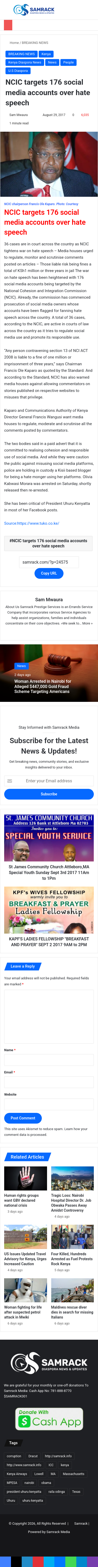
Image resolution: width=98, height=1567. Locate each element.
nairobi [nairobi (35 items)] (29, 1483)
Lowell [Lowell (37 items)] (39, 1474)
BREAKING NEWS (35, 43)
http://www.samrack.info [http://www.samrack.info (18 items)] (24, 1465)
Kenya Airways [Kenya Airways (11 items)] (17, 1474)
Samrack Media (58, 1532)
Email (9, 1072)
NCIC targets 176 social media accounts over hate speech (49, 543)
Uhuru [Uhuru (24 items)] (11, 1500)
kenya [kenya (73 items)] (65, 1465)
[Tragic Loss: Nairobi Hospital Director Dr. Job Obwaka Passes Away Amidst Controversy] (72, 1178)
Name (10, 1050)
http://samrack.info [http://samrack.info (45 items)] (58, 1456)
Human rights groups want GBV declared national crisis (21, 1200)
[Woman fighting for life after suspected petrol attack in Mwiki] (25, 1290)
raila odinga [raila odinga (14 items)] (57, 1492)
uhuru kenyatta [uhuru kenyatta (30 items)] (32, 1500)
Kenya (46, 54)
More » (87, 623)
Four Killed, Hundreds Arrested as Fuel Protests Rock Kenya (72, 1259)
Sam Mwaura (18, 115)
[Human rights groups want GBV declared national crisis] (25, 1178)
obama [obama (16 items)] (46, 1483)
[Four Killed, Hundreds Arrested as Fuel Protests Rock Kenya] (72, 1237)
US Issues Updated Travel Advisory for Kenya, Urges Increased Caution (25, 1259)
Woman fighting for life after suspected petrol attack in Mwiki (23, 1312)
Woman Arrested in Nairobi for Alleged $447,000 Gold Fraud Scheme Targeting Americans (42, 686)
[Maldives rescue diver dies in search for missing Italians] (72, 1290)
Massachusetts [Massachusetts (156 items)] (73, 1474)
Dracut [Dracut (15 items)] (33, 1456)
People (68, 62)
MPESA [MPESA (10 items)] (12, 1483)
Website (10, 1094)
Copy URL (49, 573)
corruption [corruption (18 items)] (14, 1456)
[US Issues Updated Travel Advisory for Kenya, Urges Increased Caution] (25, 1237)
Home (12, 43)
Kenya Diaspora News (24, 62)
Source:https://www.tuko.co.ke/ (31, 523)
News (52, 62)
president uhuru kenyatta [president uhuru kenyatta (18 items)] (24, 1492)
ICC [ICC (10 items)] (51, 1465)
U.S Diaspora (18, 71)
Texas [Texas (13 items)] (76, 1492)
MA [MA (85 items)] (53, 1474)
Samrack (81, 1523)
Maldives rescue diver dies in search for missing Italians (72, 1312)
